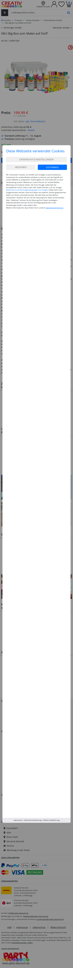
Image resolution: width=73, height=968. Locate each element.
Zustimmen (52, 167)
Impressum (18, 820)
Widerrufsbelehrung (51, 820)
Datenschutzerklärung (33, 820)
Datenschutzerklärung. (55, 208)
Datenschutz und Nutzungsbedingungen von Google (26, 190)
